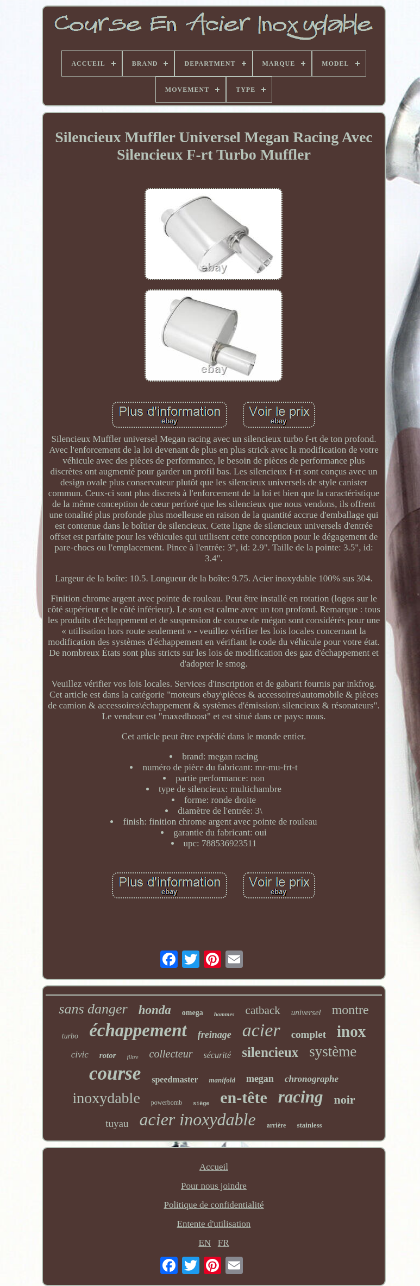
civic (80, 1054)
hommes (224, 1014)
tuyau (116, 1123)
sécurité (217, 1055)
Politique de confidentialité (214, 1205)
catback (263, 1010)
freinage (214, 1034)
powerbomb (166, 1102)
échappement (138, 1030)
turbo (70, 1036)
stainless (309, 1125)
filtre (133, 1057)
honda (155, 1010)
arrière (276, 1125)
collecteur (171, 1054)
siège (201, 1104)
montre (350, 1010)
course (115, 1073)
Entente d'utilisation (214, 1224)
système (332, 1051)
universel (306, 1012)
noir (344, 1099)
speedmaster (175, 1079)
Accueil (213, 1167)
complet (308, 1034)
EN (204, 1243)
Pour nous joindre (214, 1186)
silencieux (270, 1052)
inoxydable (106, 1097)
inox (351, 1031)
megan (260, 1078)
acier (261, 1030)
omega (192, 1013)
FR (223, 1243)
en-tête (243, 1097)
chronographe (311, 1079)
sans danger (93, 1009)
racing (300, 1096)
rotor (107, 1055)
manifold (222, 1080)
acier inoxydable (198, 1119)
